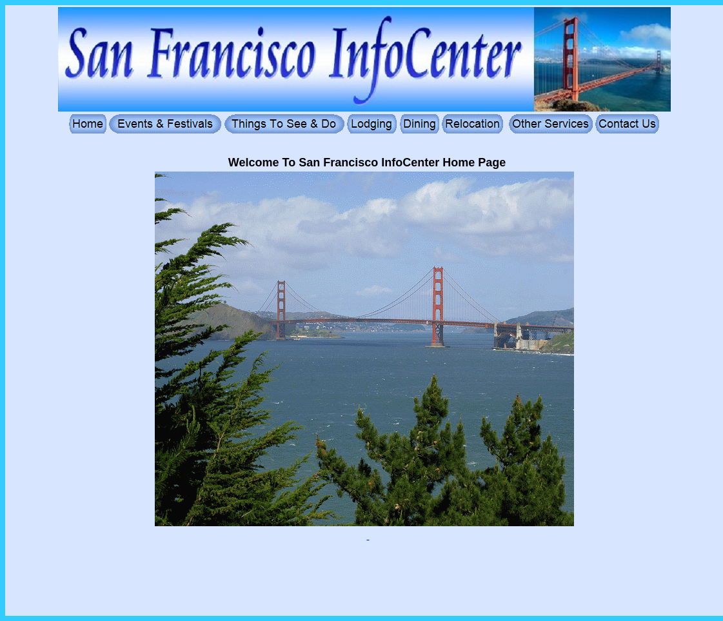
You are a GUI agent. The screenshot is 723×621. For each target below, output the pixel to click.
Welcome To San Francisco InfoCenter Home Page (367, 162)
